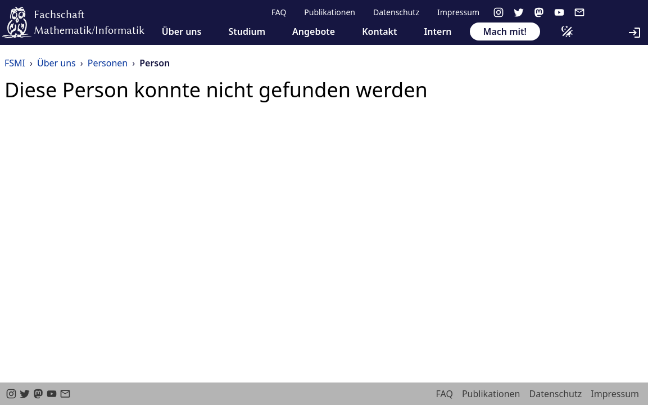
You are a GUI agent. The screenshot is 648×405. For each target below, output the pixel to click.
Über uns (182, 31)
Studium (246, 31)
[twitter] (518, 12)
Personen (108, 63)
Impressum (458, 12)
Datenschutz (396, 12)
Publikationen (329, 12)
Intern (437, 31)
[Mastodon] (539, 12)
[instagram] (498, 12)
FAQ (279, 12)
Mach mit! (505, 31)
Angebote (313, 31)
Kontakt (379, 31)
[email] (579, 12)
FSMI (14, 63)
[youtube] (559, 12)
